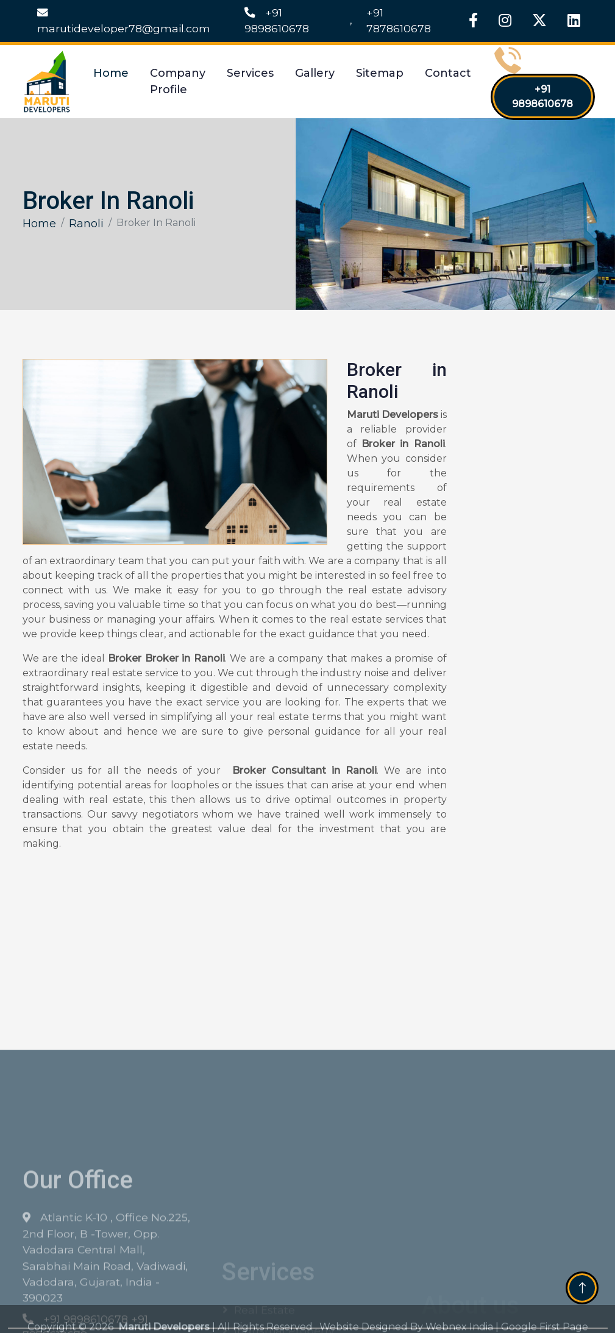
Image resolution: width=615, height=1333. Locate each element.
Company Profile (177, 81)
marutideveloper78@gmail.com (123, 21)
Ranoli (86, 223)
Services (250, 73)
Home (111, 73)
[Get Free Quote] (526, 556)
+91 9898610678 (276, 20)
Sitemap (379, 73)
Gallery (315, 73)
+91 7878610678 (398, 20)
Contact (448, 73)
